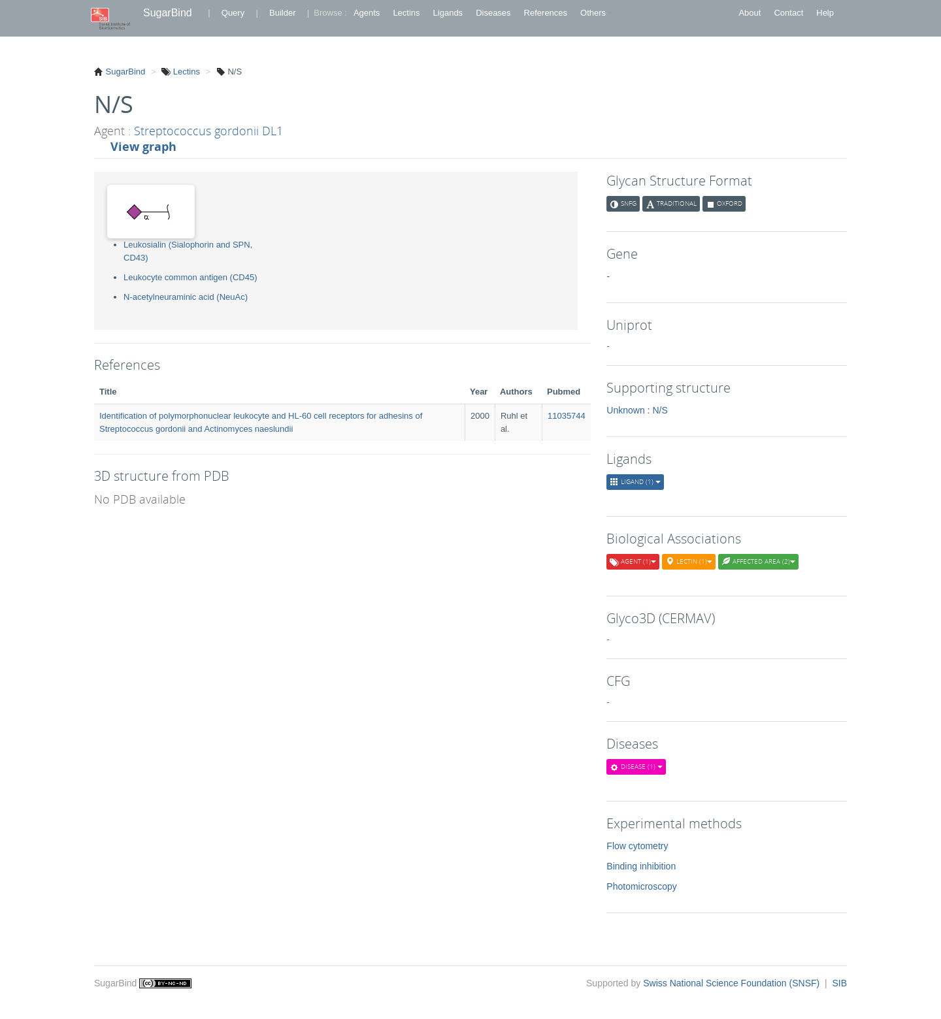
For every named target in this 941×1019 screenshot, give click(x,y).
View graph (143, 146)
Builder (282, 13)
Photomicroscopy (641, 886)
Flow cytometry (637, 846)
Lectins (406, 13)
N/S (659, 410)
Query (233, 13)
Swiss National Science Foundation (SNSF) (732, 983)
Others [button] (596, 13)
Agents (367, 13)
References (545, 13)
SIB (839, 983)
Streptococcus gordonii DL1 (208, 130)
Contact (788, 13)
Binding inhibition (641, 866)
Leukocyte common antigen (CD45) (190, 277)
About (749, 13)
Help (825, 13)
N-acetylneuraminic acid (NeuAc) (186, 297)
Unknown (625, 410)
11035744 (567, 416)
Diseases (493, 13)
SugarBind (167, 12)
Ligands (448, 13)
